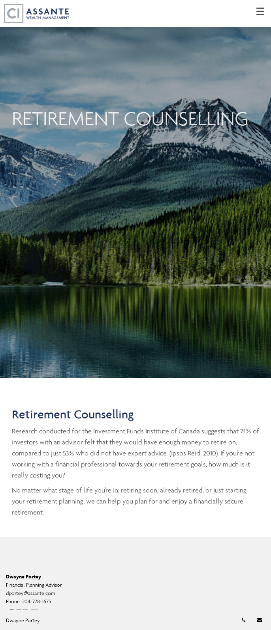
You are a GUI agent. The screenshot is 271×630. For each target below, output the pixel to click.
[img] (135, 189)
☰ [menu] (260, 12)
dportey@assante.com (30, 593)
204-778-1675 (36, 601)
